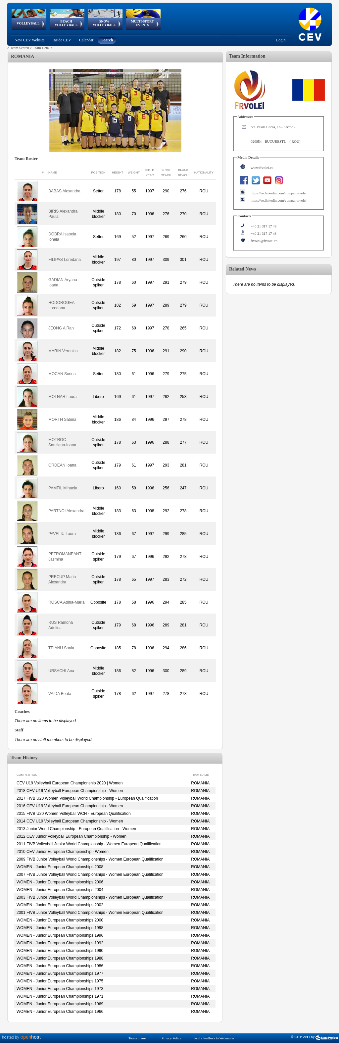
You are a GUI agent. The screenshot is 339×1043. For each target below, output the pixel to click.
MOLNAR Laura (62, 396)
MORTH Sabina (62, 419)
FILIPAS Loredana (64, 259)
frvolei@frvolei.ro (264, 241)
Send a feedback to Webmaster (214, 1038)
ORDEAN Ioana (62, 465)
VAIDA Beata (59, 693)
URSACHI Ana (61, 671)
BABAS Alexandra (64, 191)
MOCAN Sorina (62, 374)
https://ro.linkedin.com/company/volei (279, 193)
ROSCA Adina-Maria (66, 602)
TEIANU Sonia (61, 648)
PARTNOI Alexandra (66, 511)
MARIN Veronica (63, 351)
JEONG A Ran (61, 328)
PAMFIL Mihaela (62, 488)
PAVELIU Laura (62, 533)
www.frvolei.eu (262, 168)
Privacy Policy (171, 1038)
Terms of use (137, 1038)
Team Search (19, 48)
